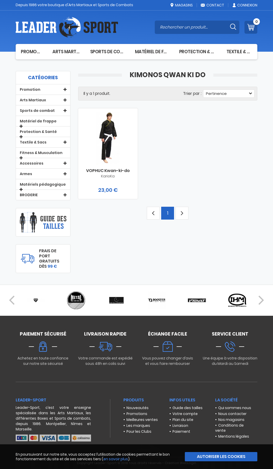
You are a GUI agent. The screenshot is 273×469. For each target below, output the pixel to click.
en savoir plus (115, 459)
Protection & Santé (197, 52)
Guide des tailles (187, 407)
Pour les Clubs (138, 431)
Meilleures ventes (142, 419)
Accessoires (31, 163)
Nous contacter (232, 413)
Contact (212, 5)
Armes (26, 173)
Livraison (180, 425)
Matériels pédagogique (43, 184)
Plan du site (182, 419)
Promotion (31, 52)
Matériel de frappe (152, 52)
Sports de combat (107, 52)
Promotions (136, 413)
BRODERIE (29, 194)
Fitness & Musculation (41, 152)
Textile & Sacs (239, 52)
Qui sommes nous (234, 407)
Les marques (138, 425)
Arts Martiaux (66, 52)
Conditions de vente (229, 428)
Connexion (244, 5)
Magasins (181, 5)
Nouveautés (137, 407)
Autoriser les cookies (221, 456)
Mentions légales (233, 436)
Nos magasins (231, 419)
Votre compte (185, 413)
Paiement (181, 431)
